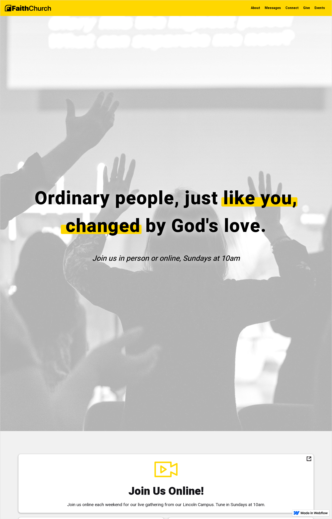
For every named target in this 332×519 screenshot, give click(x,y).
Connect (292, 8)
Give (306, 8)
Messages (273, 8)
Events (319, 8)
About (255, 8)
